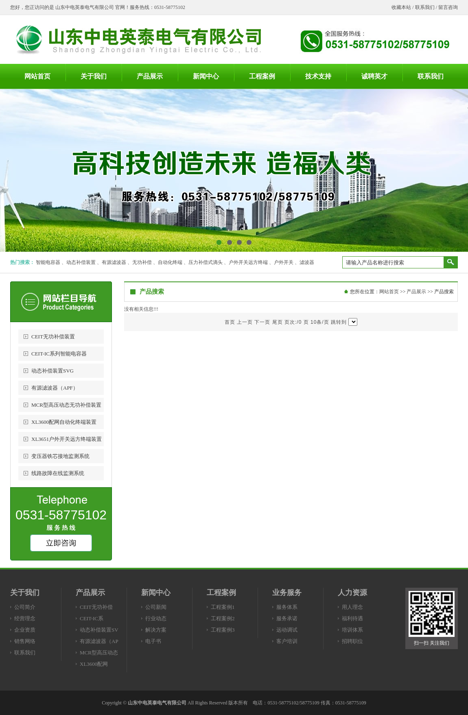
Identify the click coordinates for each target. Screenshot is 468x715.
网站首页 (389, 291)
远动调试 (286, 630)
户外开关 (283, 262)
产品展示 (416, 291)
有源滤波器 (114, 262)
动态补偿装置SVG (52, 371)
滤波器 (307, 262)
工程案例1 (223, 607)
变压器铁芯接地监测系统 (60, 456)
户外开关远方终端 (248, 262)
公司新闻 (155, 607)
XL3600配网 (94, 664)
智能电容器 (48, 262)
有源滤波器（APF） (54, 388)
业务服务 (287, 593)
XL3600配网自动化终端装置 (63, 422)
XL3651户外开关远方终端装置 (66, 439)
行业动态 (155, 618)
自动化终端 (170, 262)
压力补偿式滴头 (205, 262)
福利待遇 (352, 618)
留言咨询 (448, 7)
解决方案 (155, 630)
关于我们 (24, 593)
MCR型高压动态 (99, 653)
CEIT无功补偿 (96, 607)
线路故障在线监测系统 (57, 473)
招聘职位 (352, 641)
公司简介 (24, 607)
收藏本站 (401, 7)
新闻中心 (156, 593)
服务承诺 (286, 618)
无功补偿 (142, 262)
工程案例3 (223, 630)
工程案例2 (223, 618)
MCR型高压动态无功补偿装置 (66, 405)
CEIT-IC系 (91, 618)
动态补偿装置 (81, 262)
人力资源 (352, 593)
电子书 (153, 641)
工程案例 (221, 593)
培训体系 (352, 630)
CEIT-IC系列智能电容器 (59, 354)
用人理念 (352, 607)
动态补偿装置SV (99, 630)
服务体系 (286, 607)
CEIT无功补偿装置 (53, 337)
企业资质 (24, 630)
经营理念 (24, 618)
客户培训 (286, 641)
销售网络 (24, 641)
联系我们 (425, 7)
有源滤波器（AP (99, 641)
